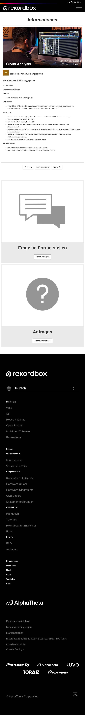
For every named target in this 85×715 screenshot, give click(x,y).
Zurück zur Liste (42, 167)
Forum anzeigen (42, 257)
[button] (42, 388)
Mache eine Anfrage (42, 341)
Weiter (57, 167)
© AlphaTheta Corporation (22, 696)
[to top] (75, 694)
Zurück (28, 167)
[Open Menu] (79, 8)
